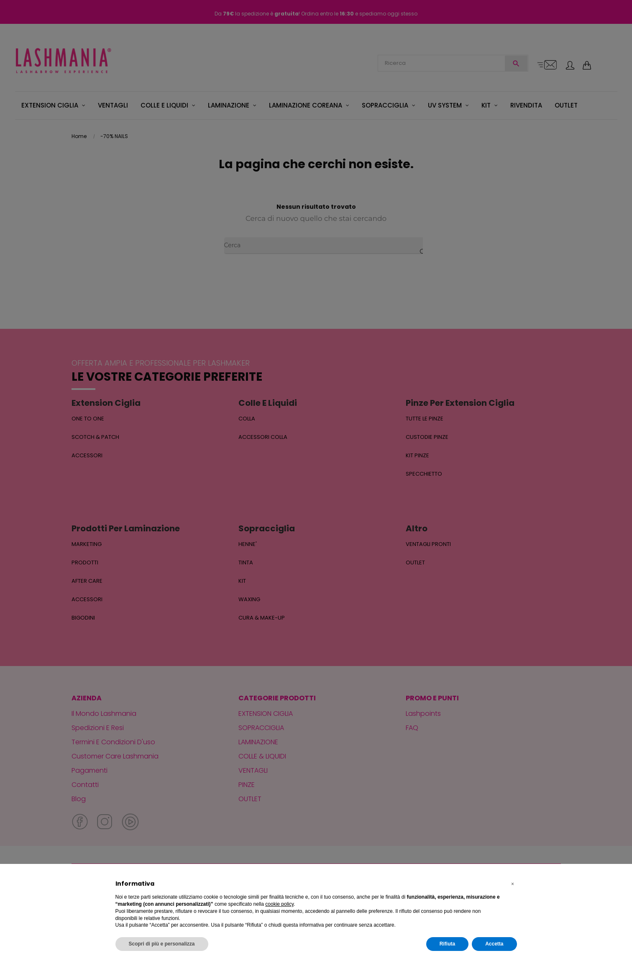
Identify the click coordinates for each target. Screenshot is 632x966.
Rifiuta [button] (447, 944)
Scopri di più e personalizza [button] (162, 944)
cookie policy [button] (279, 904)
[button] (512, 884)
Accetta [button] (494, 944)
